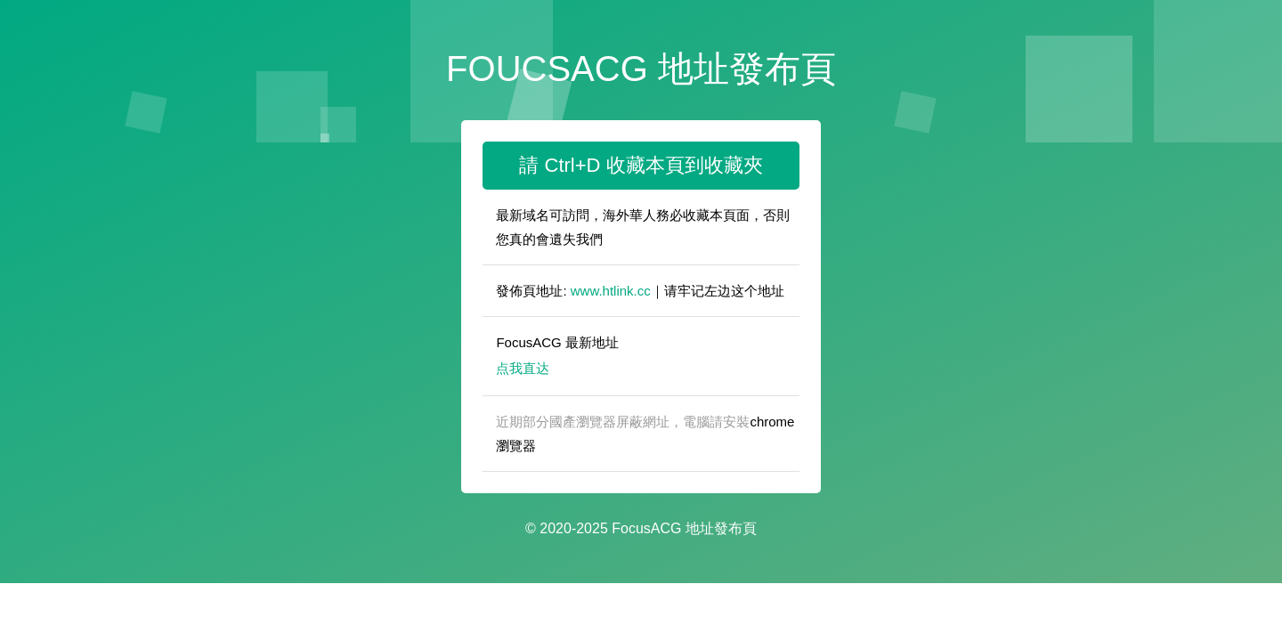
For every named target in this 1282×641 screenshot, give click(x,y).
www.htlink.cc (611, 290)
